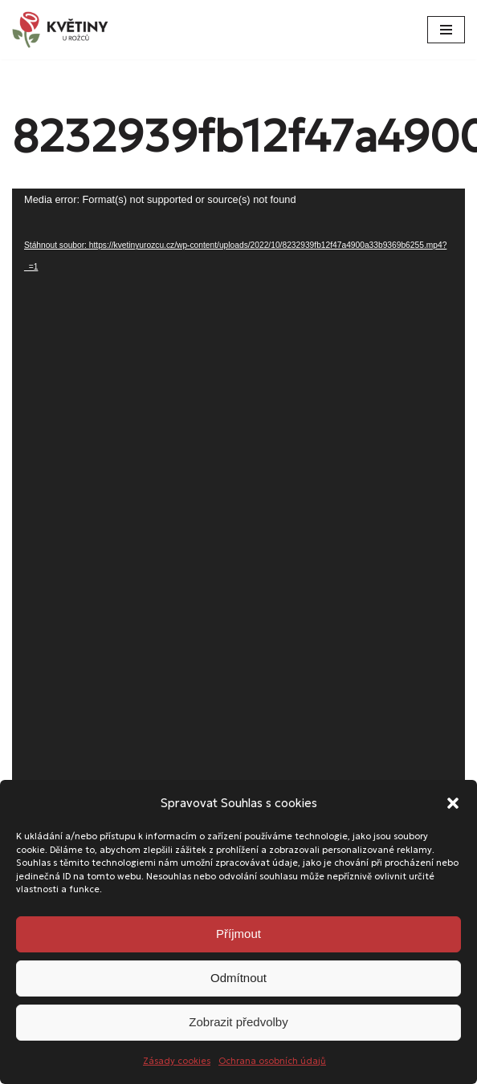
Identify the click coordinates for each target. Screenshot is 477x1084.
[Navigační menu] (446, 29)
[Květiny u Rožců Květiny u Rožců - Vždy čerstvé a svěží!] (64, 29)
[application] (238, 591)
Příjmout (238, 933)
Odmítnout (238, 978)
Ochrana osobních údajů (272, 1060)
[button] (453, 803)
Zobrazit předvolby (238, 1022)
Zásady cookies (176, 1060)
